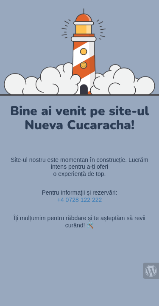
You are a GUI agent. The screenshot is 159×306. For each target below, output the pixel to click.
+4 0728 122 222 (79, 199)
